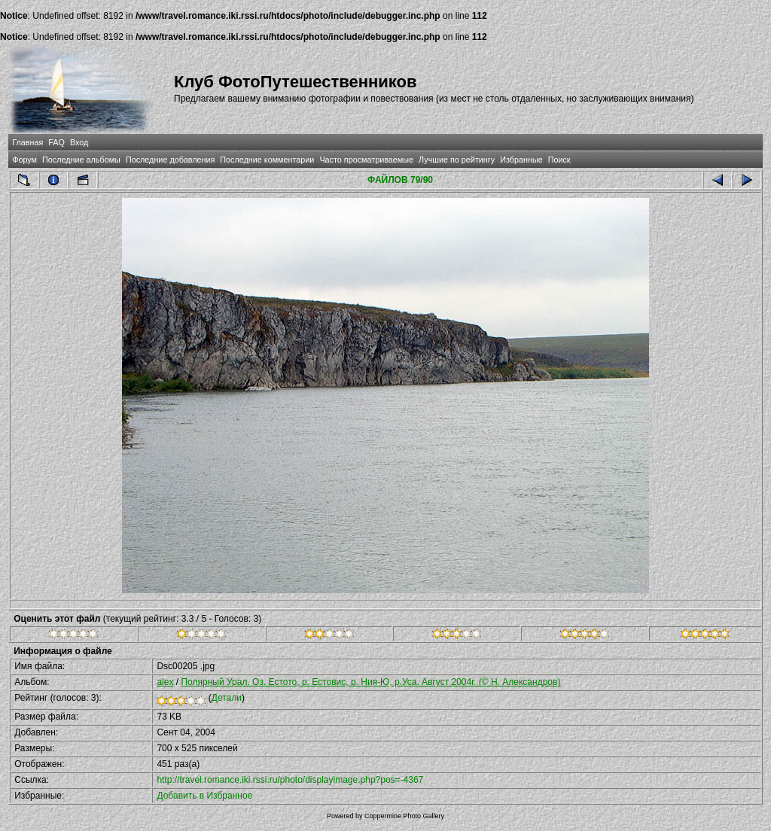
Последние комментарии (267, 159)
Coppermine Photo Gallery (404, 816)
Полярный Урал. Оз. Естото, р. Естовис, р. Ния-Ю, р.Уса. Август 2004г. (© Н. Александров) (370, 682)
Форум (24, 159)
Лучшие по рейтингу (457, 159)
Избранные (521, 159)
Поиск (559, 159)
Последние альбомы (81, 159)
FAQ (56, 142)
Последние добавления (170, 159)
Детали (227, 697)
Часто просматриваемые (366, 159)
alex (165, 682)
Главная (27, 142)
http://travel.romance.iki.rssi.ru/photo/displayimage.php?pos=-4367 (290, 780)
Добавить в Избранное (204, 795)
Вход (79, 142)
